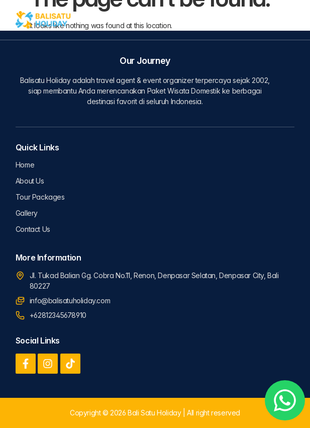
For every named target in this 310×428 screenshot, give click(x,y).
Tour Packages (40, 197)
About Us (30, 181)
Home (25, 164)
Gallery (27, 213)
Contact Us (33, 229)
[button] (285, 20)
